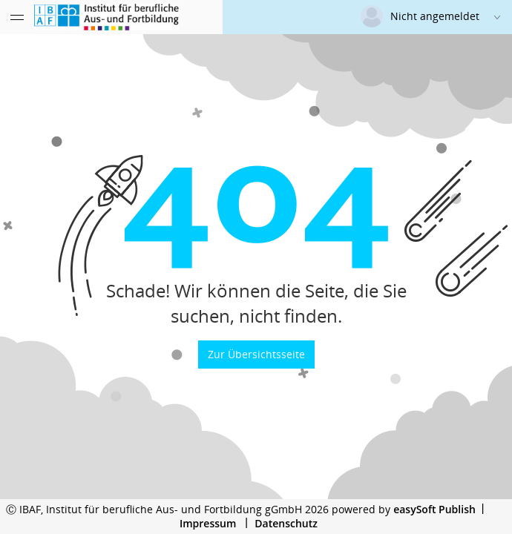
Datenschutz (286, 523)
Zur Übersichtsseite (256, 354)
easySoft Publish (434, 509)
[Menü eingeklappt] (17, 17)
